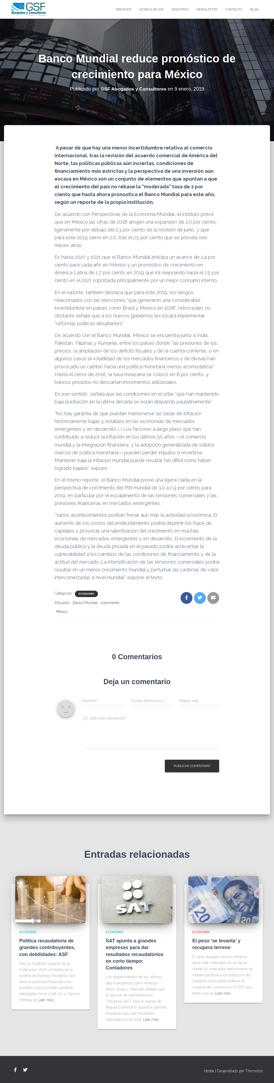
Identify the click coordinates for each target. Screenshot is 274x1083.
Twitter (25, 1070)
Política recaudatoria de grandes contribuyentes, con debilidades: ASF (47, 947)
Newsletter (207, 9)
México (61, 611)
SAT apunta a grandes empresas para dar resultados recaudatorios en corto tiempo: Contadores (134, 954)
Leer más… (47, 1000)
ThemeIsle (254, 1071)
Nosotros (180, 9)
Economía (86, 593)
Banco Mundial (85, 603)
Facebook (15, 1070)
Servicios (123, 9)
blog (254, 9)
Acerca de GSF (151, 9)
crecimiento (109, 603)
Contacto (234, 9)
